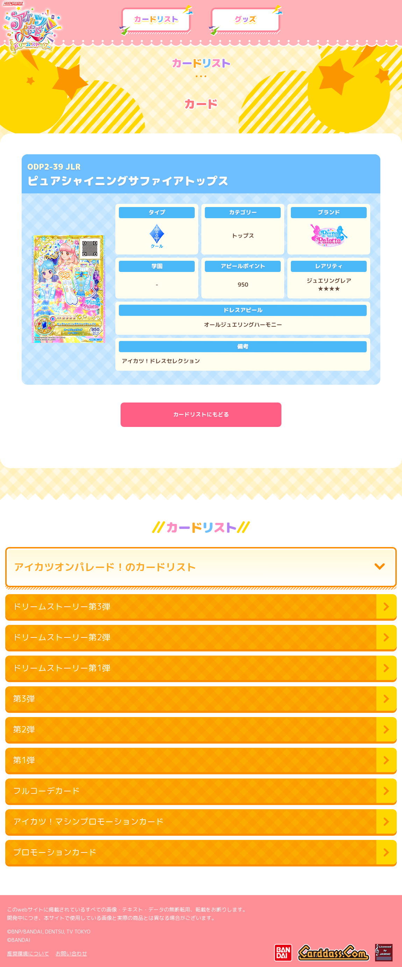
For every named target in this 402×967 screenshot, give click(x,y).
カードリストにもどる (201, 414)
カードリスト (156, 20)
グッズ (245, 20)
